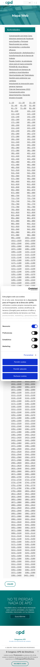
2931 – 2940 (16, 510)
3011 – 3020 (16, 522)
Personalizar (28, 355)
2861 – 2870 (30, 499)
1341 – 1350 (30, 285)
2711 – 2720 (16, 480)
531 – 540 (15, 173)
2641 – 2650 (30, 468)
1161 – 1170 (30, 260)
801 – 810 (31, 209)
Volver (10, 584)
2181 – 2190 (30, 404)
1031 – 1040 (16, 243)
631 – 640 (15, 187)
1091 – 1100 (16, 252)
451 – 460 (15, 162)
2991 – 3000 (16, 519)
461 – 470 (31, 162)
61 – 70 (14, 108)
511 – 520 (15, 170)
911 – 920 (15, 226)
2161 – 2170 (30, 401)
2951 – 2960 (16, 513)
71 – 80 (23, 108)
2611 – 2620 (16, 465)
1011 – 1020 (16, 240)
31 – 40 (14, 105)
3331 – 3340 (16, 567)
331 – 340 (15, 145)
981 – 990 (31, 235)
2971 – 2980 (16, 516)
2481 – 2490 (30, 446)
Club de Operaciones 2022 (19, 89)
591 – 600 (15, 181)
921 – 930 (31, 226)
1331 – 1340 (16, 285)
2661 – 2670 (30, 471)
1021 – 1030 (30, 240)
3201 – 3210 (30, 547)
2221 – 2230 (30, 409)
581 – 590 (31, 178)
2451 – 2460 (16, 443)
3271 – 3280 (16, 558)
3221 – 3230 (30, 550)
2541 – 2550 (30, 454)
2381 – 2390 (30, 432)
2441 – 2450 (30, 440)
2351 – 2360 (16, 429)
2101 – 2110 (30, 392)
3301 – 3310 (30, 561)
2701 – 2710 (30, 477)
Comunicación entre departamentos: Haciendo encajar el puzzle (19, 95)
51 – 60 (32, 105)
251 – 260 (15, 133)
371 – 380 (15, 150)
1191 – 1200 (16, 266)
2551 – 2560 (16, 457)
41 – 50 (23, 105)
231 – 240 (15, 131)
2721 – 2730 (30, 480)
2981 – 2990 (30, 516)
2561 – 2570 (30, 457)
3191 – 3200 (16, 547)
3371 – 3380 (16, 572)
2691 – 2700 (16, 477)
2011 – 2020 (16, 381)
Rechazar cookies (20, 376)
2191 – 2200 (16, 406)
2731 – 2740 (16, 482)
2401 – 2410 (30, 435)
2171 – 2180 (16, 404)
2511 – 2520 (16, 451)
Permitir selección (20, 369)
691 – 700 (15, 195)
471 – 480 (15, 164)
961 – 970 (31, 232)
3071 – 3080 (16, 530)
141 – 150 (31, 117)
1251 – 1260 (16, 274)
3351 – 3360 (16, 570)
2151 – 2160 (16, 401)
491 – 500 (15, 167)
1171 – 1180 (16, 263)
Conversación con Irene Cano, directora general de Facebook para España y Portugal (21, 38)
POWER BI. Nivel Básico (18, 67)
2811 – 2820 (16, 494)
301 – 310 (31, 139)
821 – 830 (31, 212)
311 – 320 (15, 142)
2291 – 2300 (16, 420)
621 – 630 (31, 184)
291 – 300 (15, 139)
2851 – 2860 (16, 499)
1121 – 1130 (30, 254)
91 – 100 (14, 111)
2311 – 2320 (16, 423)
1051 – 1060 (16, 246)
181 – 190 (31, 122)
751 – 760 (15, 204)
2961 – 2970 (30, 513)
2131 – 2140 (16, 398)
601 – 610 (31, 181)
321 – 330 (31, 142)
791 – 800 (15, 209)
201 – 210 (31, 125)
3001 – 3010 (30, 519)
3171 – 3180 (16, 544)
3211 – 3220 (16, 550)
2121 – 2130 (30, 395)
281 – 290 (31, 136)
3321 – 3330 (30, 564)
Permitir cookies (20, 362)
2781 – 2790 (30, 488)
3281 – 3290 (30, 558)
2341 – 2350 (30, 426)
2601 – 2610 (30, 463)
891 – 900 (15, 223)
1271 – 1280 (16, 277)
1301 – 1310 (30, 280)
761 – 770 (31, 204)
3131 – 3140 (16, 539)
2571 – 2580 (16, 460)
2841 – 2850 (30, 496)
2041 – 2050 (30, 384)
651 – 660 (15, 190)
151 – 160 (15, 119)
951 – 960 (15, 232)
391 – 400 (15, 153)
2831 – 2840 (16, 496)
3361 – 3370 (30, 570)
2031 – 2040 (16, 384)
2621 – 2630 (30, 465)
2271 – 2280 (16, 418)
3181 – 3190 (30, 544)
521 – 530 (31, 170)
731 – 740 (15, 201)
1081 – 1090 (30, 249)
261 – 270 (31, 133)
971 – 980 (15, 235)
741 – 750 (31, 201)
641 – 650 (31, 187)
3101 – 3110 (30, 533)
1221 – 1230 (30, 269)
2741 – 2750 (30, 482)
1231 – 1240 (16, 271)
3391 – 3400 (16, 575)
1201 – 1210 (30, 266)
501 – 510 (31, 167)
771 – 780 (15, 207)
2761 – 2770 (30, 485)
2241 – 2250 (30, 412)
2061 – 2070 (30, 387)
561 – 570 (31, 176)
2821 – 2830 (30, 494)
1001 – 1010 (30, 238)
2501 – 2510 (30, 449)
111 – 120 (15, 114)
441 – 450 (31, 159)
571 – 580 (15, 178)
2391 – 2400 (16, 435)
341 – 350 (31, 145)
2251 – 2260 (16, 415)
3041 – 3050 (30, 525)
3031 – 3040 (16, 525)
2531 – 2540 (16, 454)
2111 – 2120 (16, 395)
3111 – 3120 (16, 536)
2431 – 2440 (16, 440)
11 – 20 (22, 103)
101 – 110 (31, 111)
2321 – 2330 (30, 423)
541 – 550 (31, 173)
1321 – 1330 (30, 283)
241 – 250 (31, 131)
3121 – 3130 (30, 536)
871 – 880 (15, 221)
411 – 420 (15, 156)
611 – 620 (15, 184)
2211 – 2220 (16, 409)
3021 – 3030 (30, 522)
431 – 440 (15, 159)
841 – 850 (31, 215)
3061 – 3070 (30, 527)
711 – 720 (15, 198)
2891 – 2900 (16, 505)
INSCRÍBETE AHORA (20, 664)
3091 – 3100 (16, 533)
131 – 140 (15, 117)
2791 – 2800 (16, 491)
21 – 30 (32, 103)
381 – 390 (31, 150)
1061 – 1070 (30, 246)
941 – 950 (31, 229)
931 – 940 (15, 229)
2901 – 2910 (30, 505)
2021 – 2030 (30, 381)
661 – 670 (31, 190)
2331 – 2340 (16, 426)
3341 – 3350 (30, 567)
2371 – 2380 (16, 432)
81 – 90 (32, 108)
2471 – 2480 (16, 446)
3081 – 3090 (30, 530)
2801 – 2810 (30, 491)
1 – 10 (11, 103)
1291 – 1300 (16, 280)
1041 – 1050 (30, 243)
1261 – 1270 (30, 274)
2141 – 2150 (30, 398)
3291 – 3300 (16, 561)
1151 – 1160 (16, 260)
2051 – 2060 (16, 387)
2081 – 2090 (30, 390)
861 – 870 (31, 218)
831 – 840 (15, 215)
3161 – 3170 (30, 541)
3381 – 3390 (30, 572)
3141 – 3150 (30, 539)
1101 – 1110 (30, 252)
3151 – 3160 (16, 541)
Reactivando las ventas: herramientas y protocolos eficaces (19, 47)
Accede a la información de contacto (20, 641)
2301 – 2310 (30, 420)
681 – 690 (31, 193)
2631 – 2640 (16, 468)
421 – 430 (31, 156)
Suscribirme (20, 616)
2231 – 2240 (16, 412)
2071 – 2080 (16, 390)
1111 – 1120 (16, 254)
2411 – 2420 (16, 437)
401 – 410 (31, 153)
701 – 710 (31, 195)
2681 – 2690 (30, 474)
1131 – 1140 (16, 257)
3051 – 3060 (16, 527)
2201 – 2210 (30, 406)
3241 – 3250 (30, 553)
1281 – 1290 (30, 277)
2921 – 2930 (30, 508)
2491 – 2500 (16, 449)
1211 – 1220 (16, 269)
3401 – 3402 (29, 575)
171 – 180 (15, 122)
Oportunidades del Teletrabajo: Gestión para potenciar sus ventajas (21, 78)
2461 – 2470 (30, 443)
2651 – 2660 (16, 471)
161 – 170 (31, 119)
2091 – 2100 (16, 392)
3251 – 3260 (16, 556)
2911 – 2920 (16, 508)
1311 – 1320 (16, 283)
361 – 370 (31, 148)
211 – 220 (15, 128)
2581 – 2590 (30, 460)
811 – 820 (15, 212)
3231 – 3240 (16, 553)
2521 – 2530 (30, 451)
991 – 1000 (15, 238)
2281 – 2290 (30, 418)
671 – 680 (15, 193)
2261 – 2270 (30, 415)
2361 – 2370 (30, 429)
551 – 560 (15, 176)
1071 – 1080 (16, 249)
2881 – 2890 (30, 502)
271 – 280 (15, 136)
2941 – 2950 (30, 510)
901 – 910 (31, 223)
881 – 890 (31, 221)
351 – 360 (15, 148)
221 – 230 (31, 128)
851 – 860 (15, 218)
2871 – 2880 (16, 502)
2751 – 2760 (16, 485)
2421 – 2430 (30, 437)
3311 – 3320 (16, 564)
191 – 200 (15, 125)
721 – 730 (31, 198)
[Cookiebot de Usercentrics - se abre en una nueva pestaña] (28, 289)
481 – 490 (31, 164)
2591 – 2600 (16, 463)
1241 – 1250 (30, 271)
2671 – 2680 (16, 474)
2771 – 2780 (16, 488)
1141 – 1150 (30, 257)
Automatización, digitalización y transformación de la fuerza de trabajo (22, 55)
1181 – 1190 (30, 263)
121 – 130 (31, 114)
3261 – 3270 (30, 556)
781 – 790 (31, 207)
